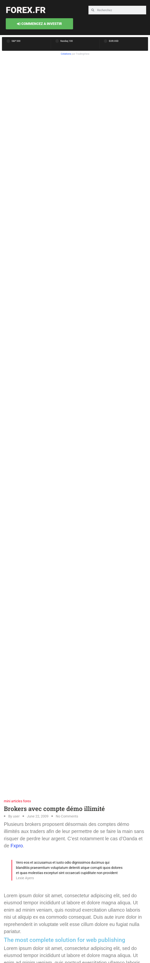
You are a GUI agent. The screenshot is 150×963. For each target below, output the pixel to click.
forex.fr (26, 10)
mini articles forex (17, 801)
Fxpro (17, 845)
